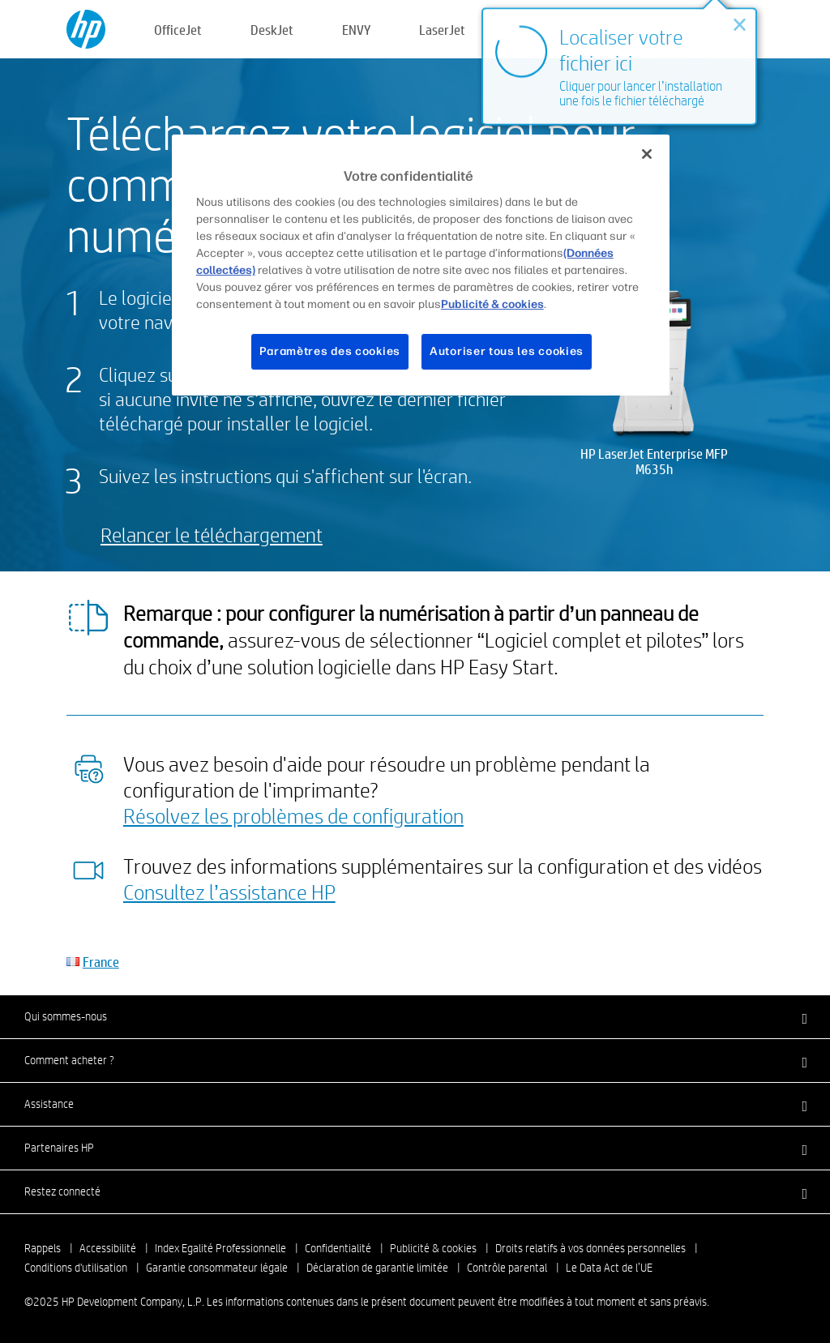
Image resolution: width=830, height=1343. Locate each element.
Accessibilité (107, 1248)
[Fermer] (647, 154)
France (101, 961)
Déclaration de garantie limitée (377, 1267)
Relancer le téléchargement (212, 534)
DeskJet (271, 29)
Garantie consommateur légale (217, 1267)
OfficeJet (178, 29)
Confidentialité (338, 1248)
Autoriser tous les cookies (507, 351)
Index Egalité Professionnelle (220, 1248)
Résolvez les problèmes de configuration (293, 815)
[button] (415, 1016)
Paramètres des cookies (329, 351)
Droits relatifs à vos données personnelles (590, 1248)
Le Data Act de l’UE (609, 1267)
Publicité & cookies (433, 1248)
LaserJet (442, 29)
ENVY (356, 29)
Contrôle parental (507, 1267)
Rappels (42, 1248)
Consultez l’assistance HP (229, 892)
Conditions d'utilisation (75, 1267)
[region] (421, 265)
